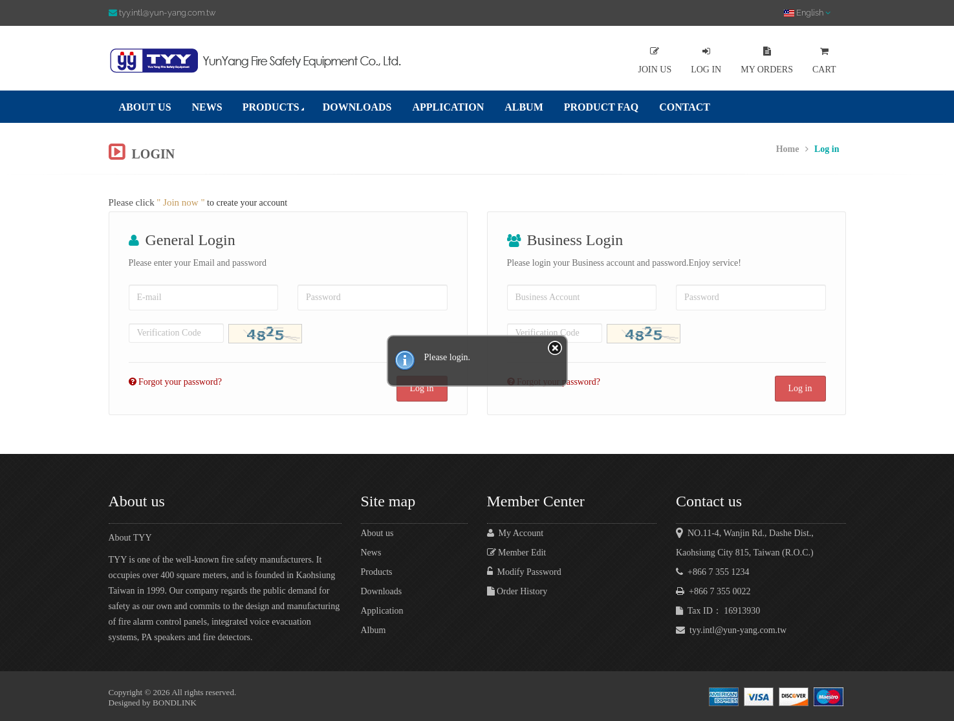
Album (373, 630)
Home (787, 149)
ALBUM (523, 107)
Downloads (381, 591)
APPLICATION (448, 107)
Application (382, 611)
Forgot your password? (178, 382)
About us (377, 533)
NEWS (207, 107)
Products (377, 572)
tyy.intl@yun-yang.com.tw (731, 630)
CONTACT (684, 107)
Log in (800, 388)
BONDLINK (175, 702)
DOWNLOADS (357, 107)
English (807, 12)
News (371, 552)
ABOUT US (145, 107)
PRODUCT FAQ (601, 107)
